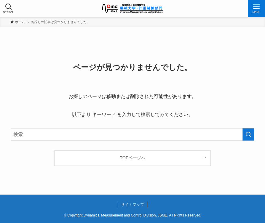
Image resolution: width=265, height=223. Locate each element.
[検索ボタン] (8, 8)
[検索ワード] (133, 134)
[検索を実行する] (248, 134)
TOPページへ (132, 157)
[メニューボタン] (256, 8)
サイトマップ (132, 204)
